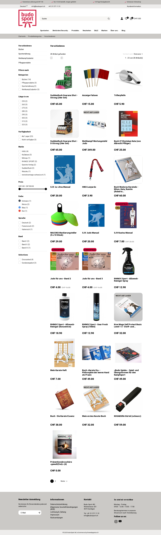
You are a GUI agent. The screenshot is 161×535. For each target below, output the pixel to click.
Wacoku (26, 171)
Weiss (25, 204)
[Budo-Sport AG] (27, 19)
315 (24, 121)
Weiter (64, 481)
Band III (26, 248)
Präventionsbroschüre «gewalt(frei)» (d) (61, 463)
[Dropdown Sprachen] (24, 6)
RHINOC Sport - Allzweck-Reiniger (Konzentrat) (62, 325)
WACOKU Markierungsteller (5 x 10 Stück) (63, 234)
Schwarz (26, 201)
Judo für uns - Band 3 (92, 278)
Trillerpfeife (119, 95)
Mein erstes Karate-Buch (94, 416)
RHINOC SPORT (29, 161)
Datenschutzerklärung (58, 504)
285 (24, 111)
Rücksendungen (56, 518)
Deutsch (26, 223)
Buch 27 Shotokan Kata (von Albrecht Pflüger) (127, 142)
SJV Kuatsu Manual (123, 233)
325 (24, 124)
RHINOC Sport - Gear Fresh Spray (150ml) (95, 325)
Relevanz (138, 54)
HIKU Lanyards (89, 187)
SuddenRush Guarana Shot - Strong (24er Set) (63, 96)
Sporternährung (24, 54)
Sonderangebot (29, 263)
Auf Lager (27, 136)
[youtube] (120, 523)
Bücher (21, 49)
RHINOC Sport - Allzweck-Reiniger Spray (126, 279)
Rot (24, 211)
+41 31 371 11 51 (54, 6)
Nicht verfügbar (29, 139)
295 (24, 114)
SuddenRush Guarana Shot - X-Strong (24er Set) (63, 142)
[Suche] (109, 18)
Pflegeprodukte (24, 63)
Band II (26, 244)
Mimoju (26, 158)
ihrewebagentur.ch (93, 532)
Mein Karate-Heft (58, 370)
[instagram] (116, 523)
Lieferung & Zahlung (58, 512)
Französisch (28, 226)
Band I (25, 241)
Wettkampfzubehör (25, 58)
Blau (25, 208)
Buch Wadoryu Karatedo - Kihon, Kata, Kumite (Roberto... (126, 189)
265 (24, 104)
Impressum (54, 515)
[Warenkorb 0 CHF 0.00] (135, 18)
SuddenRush (28, 168)
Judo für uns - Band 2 (60, 278)
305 (24, 118)
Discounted (27, 259)
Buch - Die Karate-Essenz (62, 416)
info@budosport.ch (38, 6)
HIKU (25, 151)
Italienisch (27, 229)
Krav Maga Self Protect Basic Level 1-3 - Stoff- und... (128, 325)
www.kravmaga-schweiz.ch (34, 175)
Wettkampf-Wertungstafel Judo (94, 142)
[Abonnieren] (39, 512)
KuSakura (27, 155)
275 (24, 108)
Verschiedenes (25, 46)
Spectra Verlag (29, 165)
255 (24, 101)
